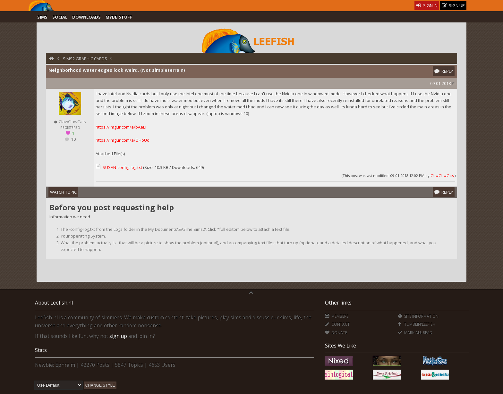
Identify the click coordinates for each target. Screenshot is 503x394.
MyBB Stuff (119, 17)
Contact (337, 324)
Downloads (86, 17)
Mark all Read (414, 332)
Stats (41, 350)
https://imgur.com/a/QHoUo (122, 140)
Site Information (417, 316)
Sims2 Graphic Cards (85, 59)
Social (59, 17)
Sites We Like (340, 345)
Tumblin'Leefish (416, 324)
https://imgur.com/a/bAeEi (121, 127)
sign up (118, 336)
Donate (336, 332)
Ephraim (65, 364)
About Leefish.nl (54, 302)
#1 (454, 83)
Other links (338, 302)
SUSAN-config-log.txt (122, 167)
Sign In (427, 5)
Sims (42, 17)
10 (73, 139)
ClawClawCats (442, 175)
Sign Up (453, 6)
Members (336, 316)
